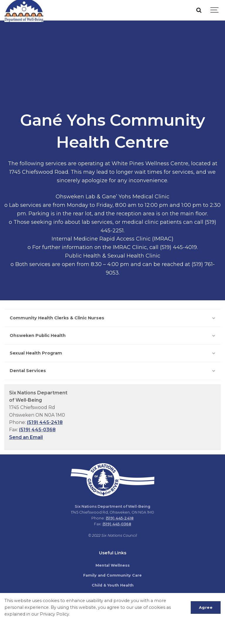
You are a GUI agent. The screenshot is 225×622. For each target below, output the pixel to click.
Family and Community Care (112, 575)
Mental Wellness (113, 565)
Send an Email (26, 437)
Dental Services (112, 370)
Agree (206, 607)
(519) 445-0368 (37, 429)
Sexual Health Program (112, 353)
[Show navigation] (215, 10)
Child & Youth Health (113, 585)
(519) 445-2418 (45, 422)
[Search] (198, 10)
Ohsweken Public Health (112, 335)
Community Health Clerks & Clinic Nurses (112, 318)
